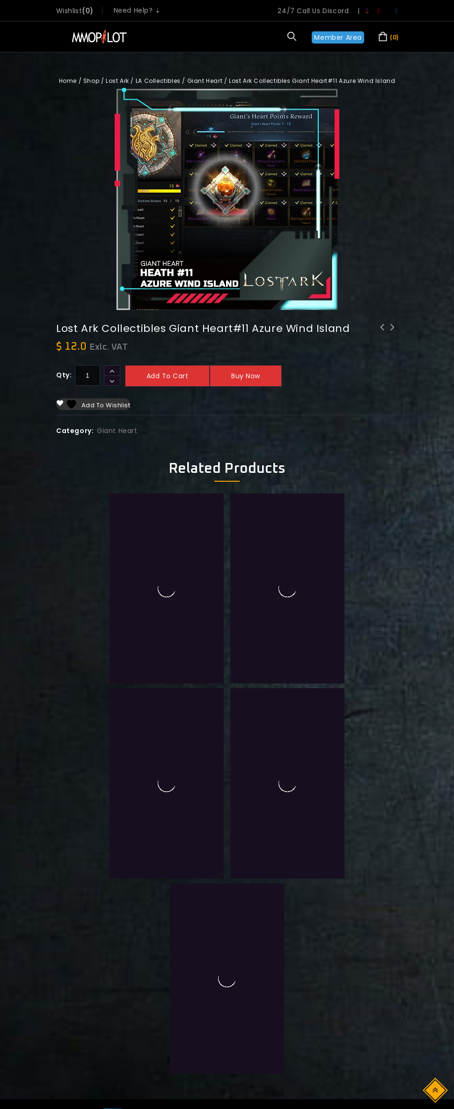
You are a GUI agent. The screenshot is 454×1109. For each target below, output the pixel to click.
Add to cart (167, 376)
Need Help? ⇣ (137, 10)
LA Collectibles (158, 81)
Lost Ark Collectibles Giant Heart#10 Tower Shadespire (393, 339)
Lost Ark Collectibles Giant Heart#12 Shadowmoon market (382, 339)
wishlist (69, 10)
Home (68, 81)
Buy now (245, 376)
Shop (91, 81)
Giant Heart (205, 81)
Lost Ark (117, 81)
